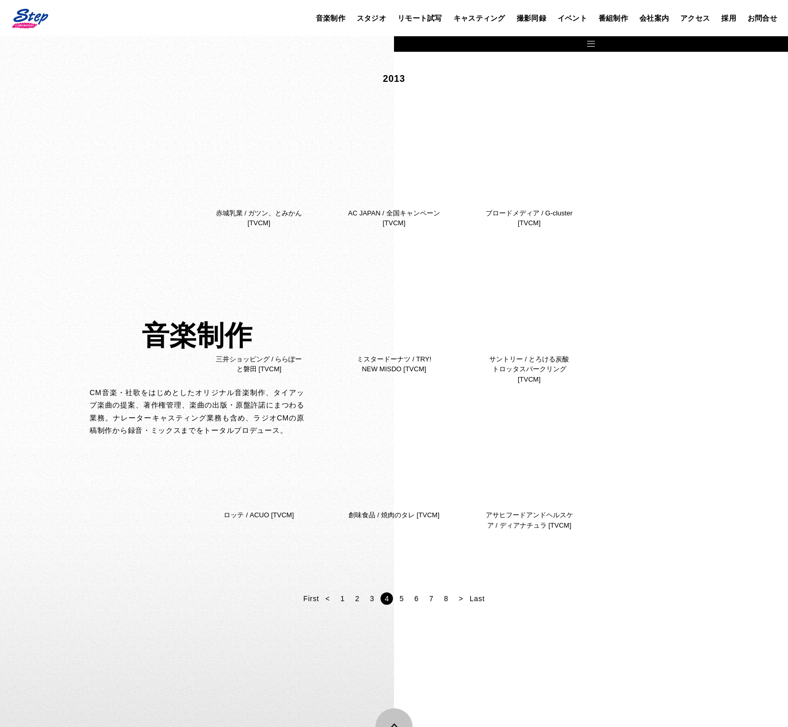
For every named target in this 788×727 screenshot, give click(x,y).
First (508, 598)
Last (673, 598)
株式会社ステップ (29, 18)
